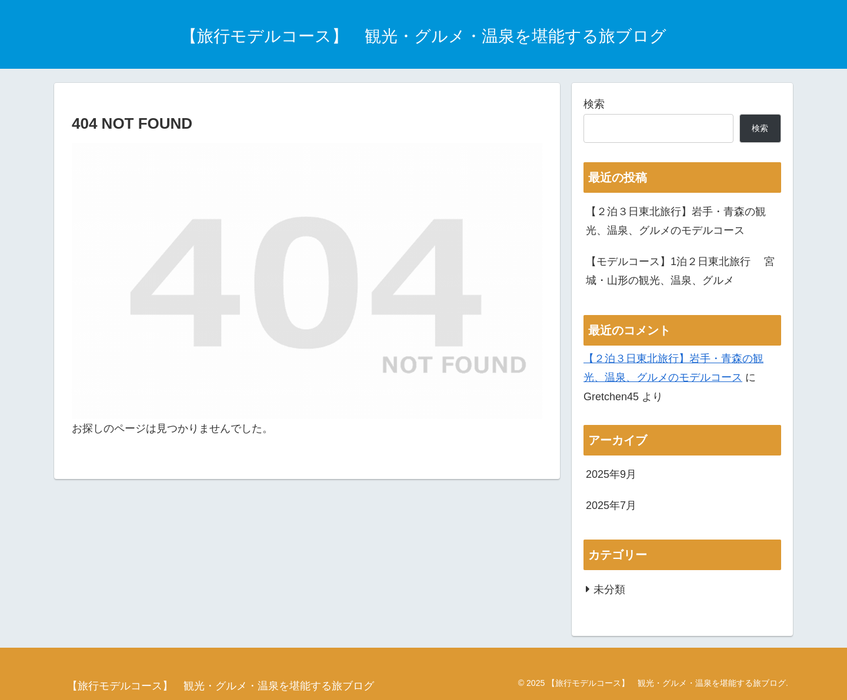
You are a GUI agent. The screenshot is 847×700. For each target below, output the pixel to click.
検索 (594, 104)
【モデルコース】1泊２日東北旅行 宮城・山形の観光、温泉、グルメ (680, 271)
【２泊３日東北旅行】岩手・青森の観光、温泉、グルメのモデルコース (676, 221)
